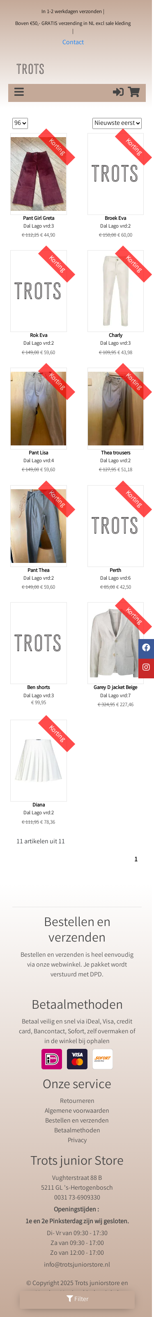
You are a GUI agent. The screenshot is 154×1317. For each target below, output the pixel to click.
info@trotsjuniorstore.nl (77, 1265)
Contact (73, 42)
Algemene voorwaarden (77, 1111)
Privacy (77, 1140)
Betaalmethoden (77, 1131)
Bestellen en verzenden (77, 1121)
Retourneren (77, 1101)
